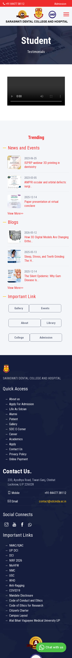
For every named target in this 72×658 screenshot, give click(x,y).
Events (45, 308)
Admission (60, 4)
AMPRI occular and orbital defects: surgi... (45, 184)
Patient (13, 419)
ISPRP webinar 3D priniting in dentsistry (42, 165)
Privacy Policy (17, 454)
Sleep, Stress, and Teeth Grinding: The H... (44, 258)
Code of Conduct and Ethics (26, 600)
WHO (12, 580)
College (19, 337)
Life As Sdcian (17, 409)
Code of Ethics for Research (26, 605)
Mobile (14, 493)
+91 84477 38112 (13, 4)
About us (14, 399)
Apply (12, 444)
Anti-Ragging (16, 585)
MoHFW (14, 565)
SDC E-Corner (17, 429)
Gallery (18, 308)
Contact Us (15, 449)
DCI (11, 555)
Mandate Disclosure (21, 595)
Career (13, 434)
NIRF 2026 (15, 560)
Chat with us (50, 647)
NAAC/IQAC (16, 545)
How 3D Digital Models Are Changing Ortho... (46, 239)
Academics (16, 439)
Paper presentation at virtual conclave (41, 204)
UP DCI (13, 550)
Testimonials (36, 52)
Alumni (13, 414)
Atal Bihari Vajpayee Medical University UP (34, 620)
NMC (12, 570)
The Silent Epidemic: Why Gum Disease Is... (42, 278)
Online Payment (18, 459)
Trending (36, 137)
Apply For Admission (21, 404)
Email (13, 501)
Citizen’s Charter (19, 610)
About (24, 323)
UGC (11, 575)
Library (51, 323)
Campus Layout (18, 615)
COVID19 (14, 590)
